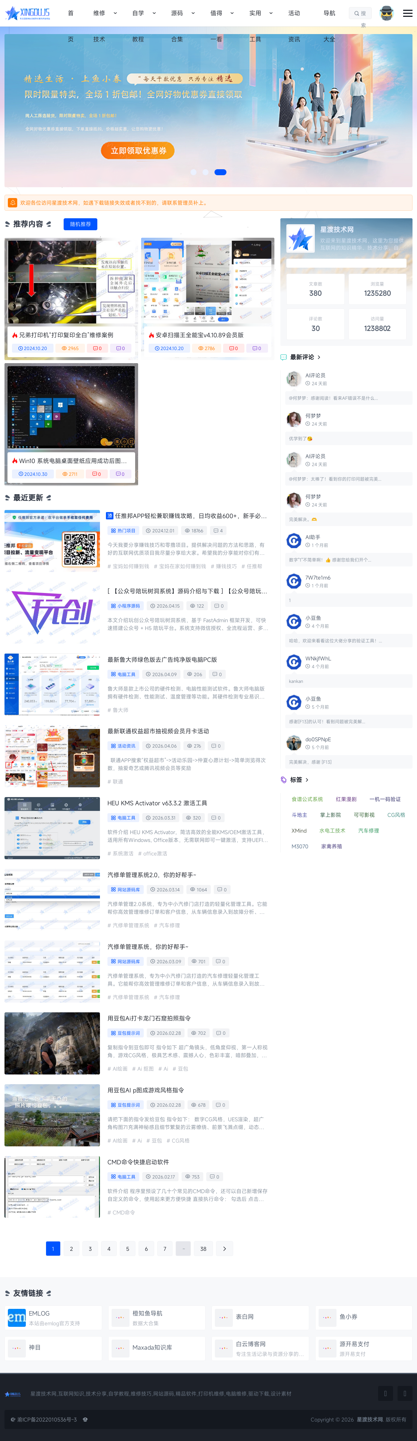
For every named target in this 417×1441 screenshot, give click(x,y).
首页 (71, 17)
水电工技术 (332, 830)
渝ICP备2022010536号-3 (43, 1419)
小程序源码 (129, 606)
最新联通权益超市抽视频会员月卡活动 (158, 731)
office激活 (155, 853)
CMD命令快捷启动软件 (138, 1162)
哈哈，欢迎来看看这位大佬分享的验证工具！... (335, 641)
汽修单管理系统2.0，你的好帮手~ (151, 875)
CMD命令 (124, 1212)
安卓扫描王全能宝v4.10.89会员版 (200, 335)
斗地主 (299, 814)
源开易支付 (354, 1344)
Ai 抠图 (145, 1068)
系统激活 (123, 853)
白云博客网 (251, 1344)
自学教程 (138, 17)
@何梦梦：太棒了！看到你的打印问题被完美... (335, 479)
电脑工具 (127, 674)
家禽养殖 (331, 846)
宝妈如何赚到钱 (131, 566)
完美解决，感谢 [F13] (310, 762)
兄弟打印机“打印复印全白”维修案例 (66, 335)
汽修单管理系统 (131, 925)
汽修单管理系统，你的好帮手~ (147, 947)
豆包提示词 (129, 1033)
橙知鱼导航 (147, 1313)
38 (203, 1248)
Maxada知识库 (152, 1347)
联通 (118, 781)
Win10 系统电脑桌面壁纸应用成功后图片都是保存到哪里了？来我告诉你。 (73, 461)
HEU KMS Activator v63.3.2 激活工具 (157, 803)
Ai (166, 1068)
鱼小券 (348, 1317)
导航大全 (329, 17)
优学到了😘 (301, 438)
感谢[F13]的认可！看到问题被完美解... (327, 721)
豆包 (183, 1068)
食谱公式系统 (307, 799)
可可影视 (364, 814)
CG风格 (181, 1140)
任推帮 (254, 566)
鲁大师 (120, 710)
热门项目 (127, 530)
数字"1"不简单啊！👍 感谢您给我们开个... (330, 560)
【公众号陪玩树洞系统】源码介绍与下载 (187, 591)
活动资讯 (294, 17)
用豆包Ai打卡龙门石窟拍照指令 (149, 1018)
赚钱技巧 (226, 566)
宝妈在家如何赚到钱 (182, 566)
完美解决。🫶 (303, 519)
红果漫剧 (346, 799)
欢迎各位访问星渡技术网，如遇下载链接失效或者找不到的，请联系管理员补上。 (114, 202)
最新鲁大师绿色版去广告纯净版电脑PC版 (162, 660)
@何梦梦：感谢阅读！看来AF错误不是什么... (333, 398)
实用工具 (255, 17)
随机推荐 (80, 224)
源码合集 (177, 17)
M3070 (300, 846)
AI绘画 (120, 1068)
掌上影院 (330, 814)
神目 (35, 1347)
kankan (296, 681)
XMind (299, 830)
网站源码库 (129, 890)
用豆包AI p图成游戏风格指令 (145, 1090)
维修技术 (99, 17)
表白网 (245, 1317)
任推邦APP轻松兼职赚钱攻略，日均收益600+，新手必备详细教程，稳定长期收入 (191, 516)
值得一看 (216, 17)
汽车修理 (169, 925)
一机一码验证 (385, 799)
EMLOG (39, 1313)
